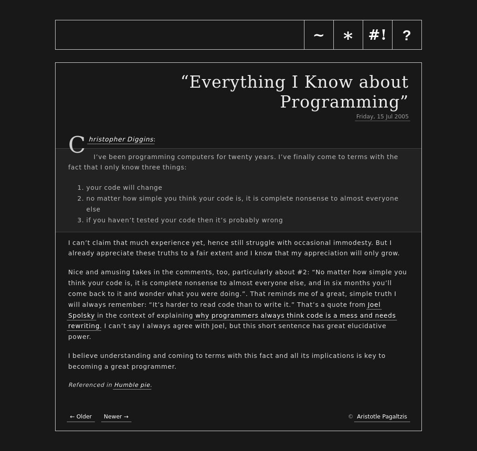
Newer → (116, 416)
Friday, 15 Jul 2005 (382, 116)
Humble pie (132, 384)
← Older (81, 416)
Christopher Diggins (120, 138)
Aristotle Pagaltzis (382, 416)
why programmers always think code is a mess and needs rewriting (232, 321)
